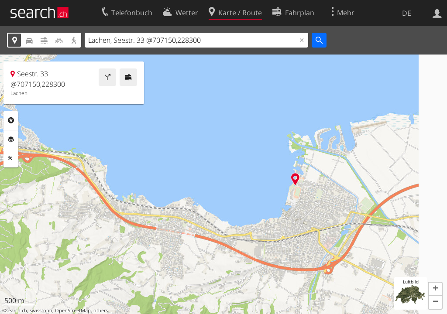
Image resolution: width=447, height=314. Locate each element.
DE (406, 13)
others (100, 310)
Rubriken (10, 120)
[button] (435, 289)
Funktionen (10, 158)
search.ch (16, 310)
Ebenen (10, 139)
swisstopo (41, 310)
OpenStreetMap (73, 310)
